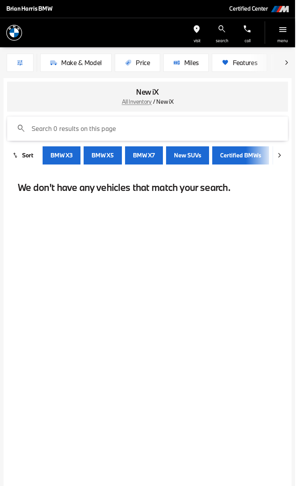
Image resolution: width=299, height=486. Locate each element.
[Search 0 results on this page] (147, 128)
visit (197, 40)
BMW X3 (61, 155)
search (222, 40)
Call (247, 40)
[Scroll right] (286, 62)
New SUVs (187, 155)
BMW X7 (144, 155)
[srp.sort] (23, 155)
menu (282, 40)
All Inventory (137, 101)
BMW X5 (103, 155)
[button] (197, 32)
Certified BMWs (240, 155)
